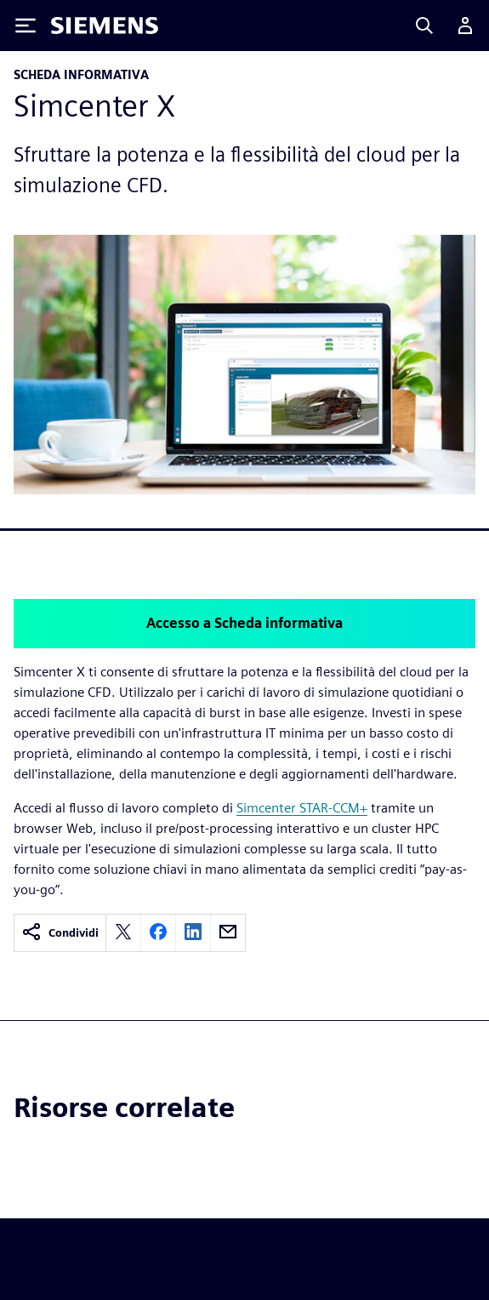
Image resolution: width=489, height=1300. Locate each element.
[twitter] (123, 933)
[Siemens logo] (104, 25)
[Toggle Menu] (25, 25)
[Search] (424, 26)
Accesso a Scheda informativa (244, 623)
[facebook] (158, 933)
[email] (228, 933)
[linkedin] (193, 933)
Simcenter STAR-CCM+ (301, 808)
